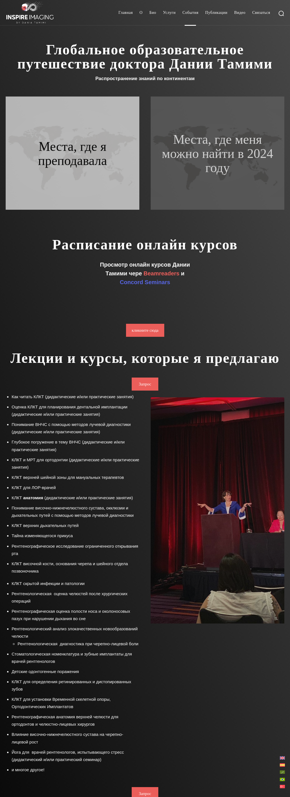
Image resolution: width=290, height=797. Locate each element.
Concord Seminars (145, 282)
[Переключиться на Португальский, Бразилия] (282, 779)
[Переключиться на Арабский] (282, 771)
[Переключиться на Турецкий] (282, 786)
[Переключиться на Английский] (282, 757)
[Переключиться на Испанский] (282, 764)
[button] (281, 13)
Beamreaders (162, 273)
